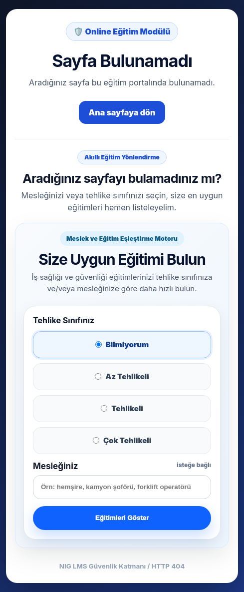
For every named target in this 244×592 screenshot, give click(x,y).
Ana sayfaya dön (122, 112)
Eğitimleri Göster (122, 518)
